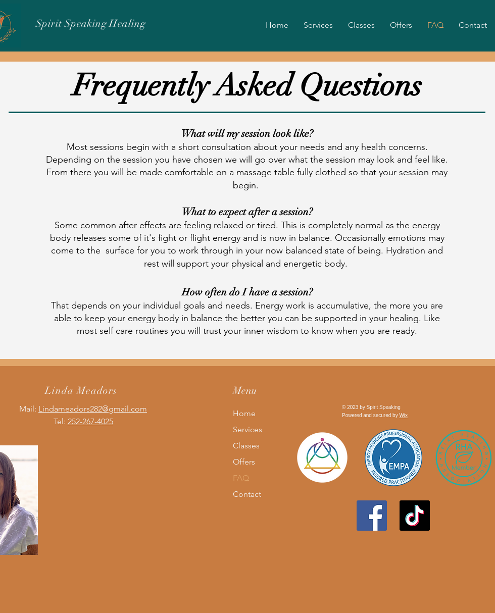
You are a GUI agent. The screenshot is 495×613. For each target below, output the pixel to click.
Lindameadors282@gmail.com (92, 409)
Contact (247, 494)
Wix (403, 415)
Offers (244, 462)
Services (247, 429)
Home (244, 413)
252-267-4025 (90, 421)
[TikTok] (415, 515)
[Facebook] (372, 515)
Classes (246, 445)
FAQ (241, 478)
